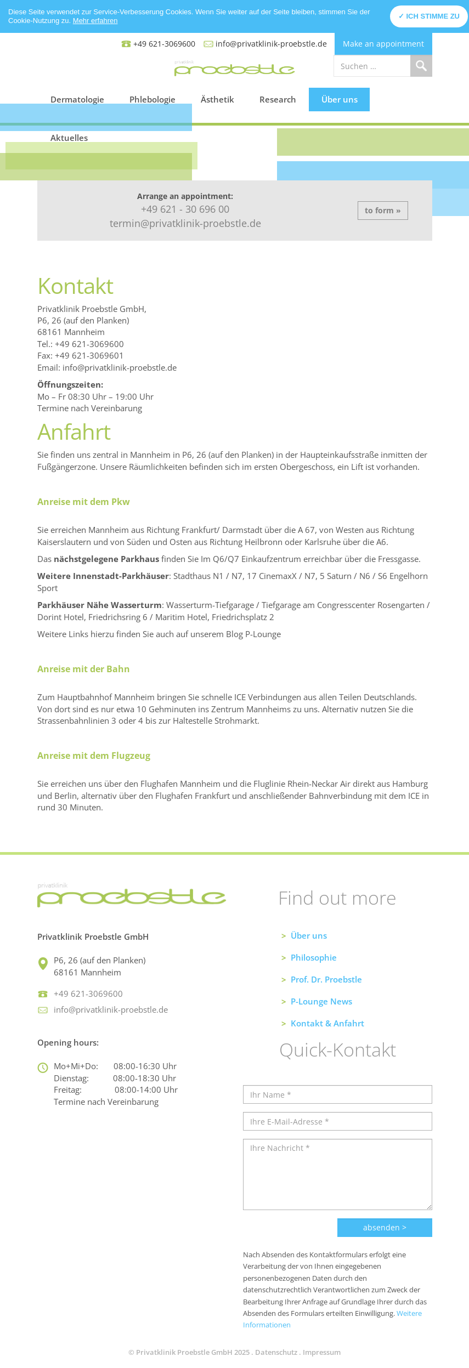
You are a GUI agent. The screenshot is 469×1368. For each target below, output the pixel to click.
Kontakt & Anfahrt (327, 1023)
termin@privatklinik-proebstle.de (185, 223)
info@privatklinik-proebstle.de (271, 43)
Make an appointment (383, 43)
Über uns (339, 99)
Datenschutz (276, 1352)
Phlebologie (152, 99)
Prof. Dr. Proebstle (326, 979)
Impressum (322, 1352)
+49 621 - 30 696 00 (185, 208)
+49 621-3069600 (164, 43)
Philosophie (314, 957)
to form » (383, 210)
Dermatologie (77, 99)
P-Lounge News (321, 1001)
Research (277, 99)
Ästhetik (217, 99)
